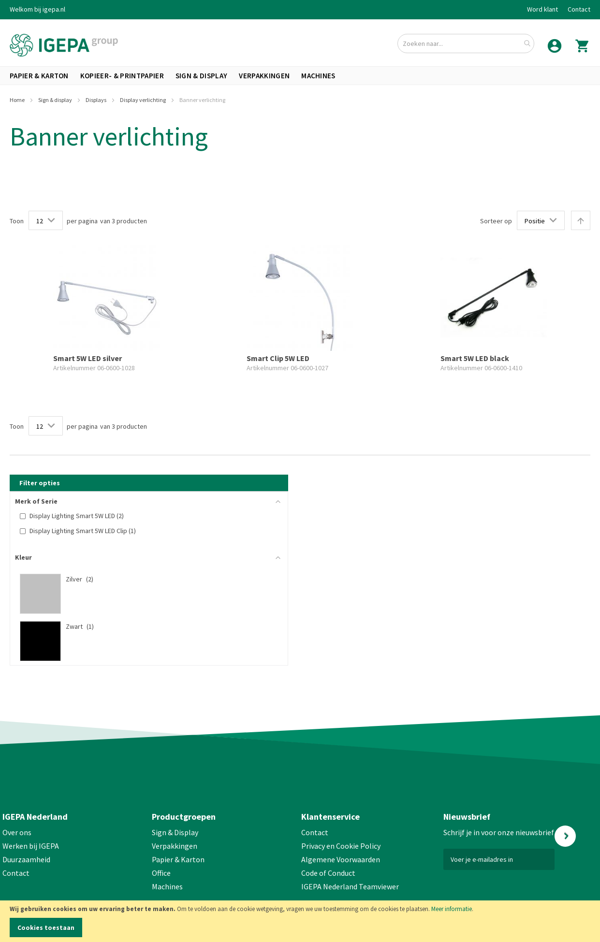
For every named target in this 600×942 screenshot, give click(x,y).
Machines (167, 886)
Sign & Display (175, 832)
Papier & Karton (178, 859)
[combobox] (465, 43)
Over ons (16, 832)
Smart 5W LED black (474, 358)
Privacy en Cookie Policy (340, 846)
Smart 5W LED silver (87, 358)
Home (18, 99)
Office (162, 873)
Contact (579, 9)
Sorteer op (496, 221)
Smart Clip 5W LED (278, 358)
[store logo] (64, 45)
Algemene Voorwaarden (340, 859)
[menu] (300, 76)
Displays (96, 99)
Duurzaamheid (26, 859)
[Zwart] (144, 626)
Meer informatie (451, 909)
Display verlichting (143, 99)
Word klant (542, 9)
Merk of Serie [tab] (36, 501)
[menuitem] (39, 76)
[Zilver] (144, 579)
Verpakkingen (174, 846)
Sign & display (55, 99)
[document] (300, 921)
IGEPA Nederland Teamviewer (350, 886)
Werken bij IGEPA (30, 846)
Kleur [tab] (23, 557)
